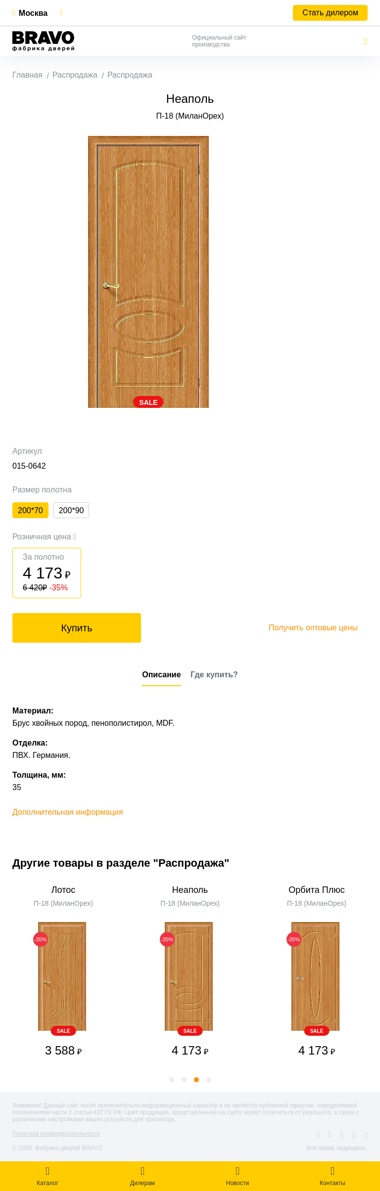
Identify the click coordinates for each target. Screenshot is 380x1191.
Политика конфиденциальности (56, 1133)
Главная (27, 75)
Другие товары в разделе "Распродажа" (120, 863)
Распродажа (74, 75)
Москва (33, 13)
